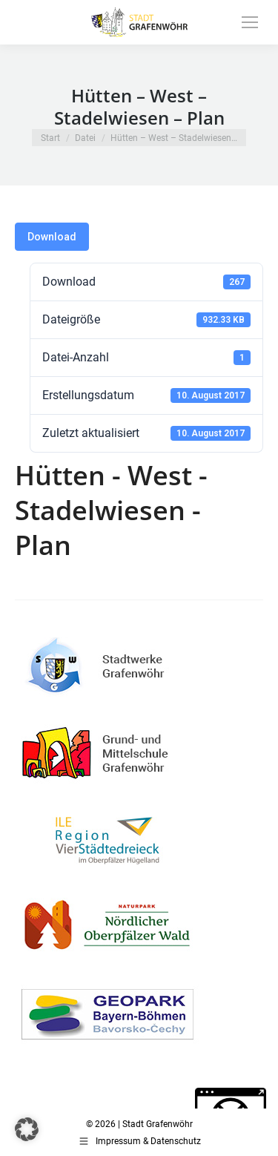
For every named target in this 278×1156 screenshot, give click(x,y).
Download (51, 237)
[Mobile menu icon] (249, 22)
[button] (26, 1129)
